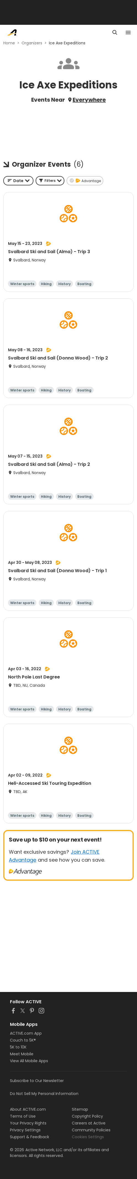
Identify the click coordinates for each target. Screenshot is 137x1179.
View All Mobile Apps (29, 1061)
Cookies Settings (88, 1137)
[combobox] (18, 180)
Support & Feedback (29, 1137)
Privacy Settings (25, 1130)
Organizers (32, 43)
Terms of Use (23, 1116)
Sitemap (80, 1109)
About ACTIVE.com (28, 1109)
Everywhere (89, 100)
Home (9, 43)
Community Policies (91, 1130)
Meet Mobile (21, 1054)
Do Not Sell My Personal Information (44, 1093)
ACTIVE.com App (26, 1033)
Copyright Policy (87, 1116)
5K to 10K (18, 1047)
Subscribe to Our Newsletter (37, 1080)
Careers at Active (89, 1123)
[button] (50, 180)
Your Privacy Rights (28, 1123)
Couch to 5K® (23, 1040)
